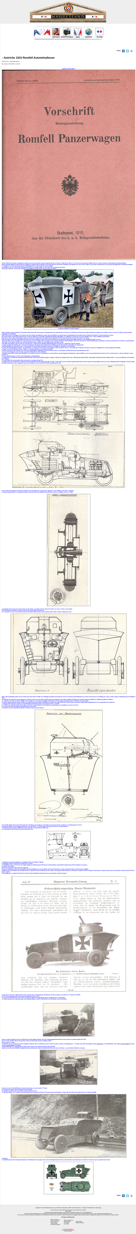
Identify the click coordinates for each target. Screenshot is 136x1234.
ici (100, 1207)
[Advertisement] (68, 45)
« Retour (118, 50)
